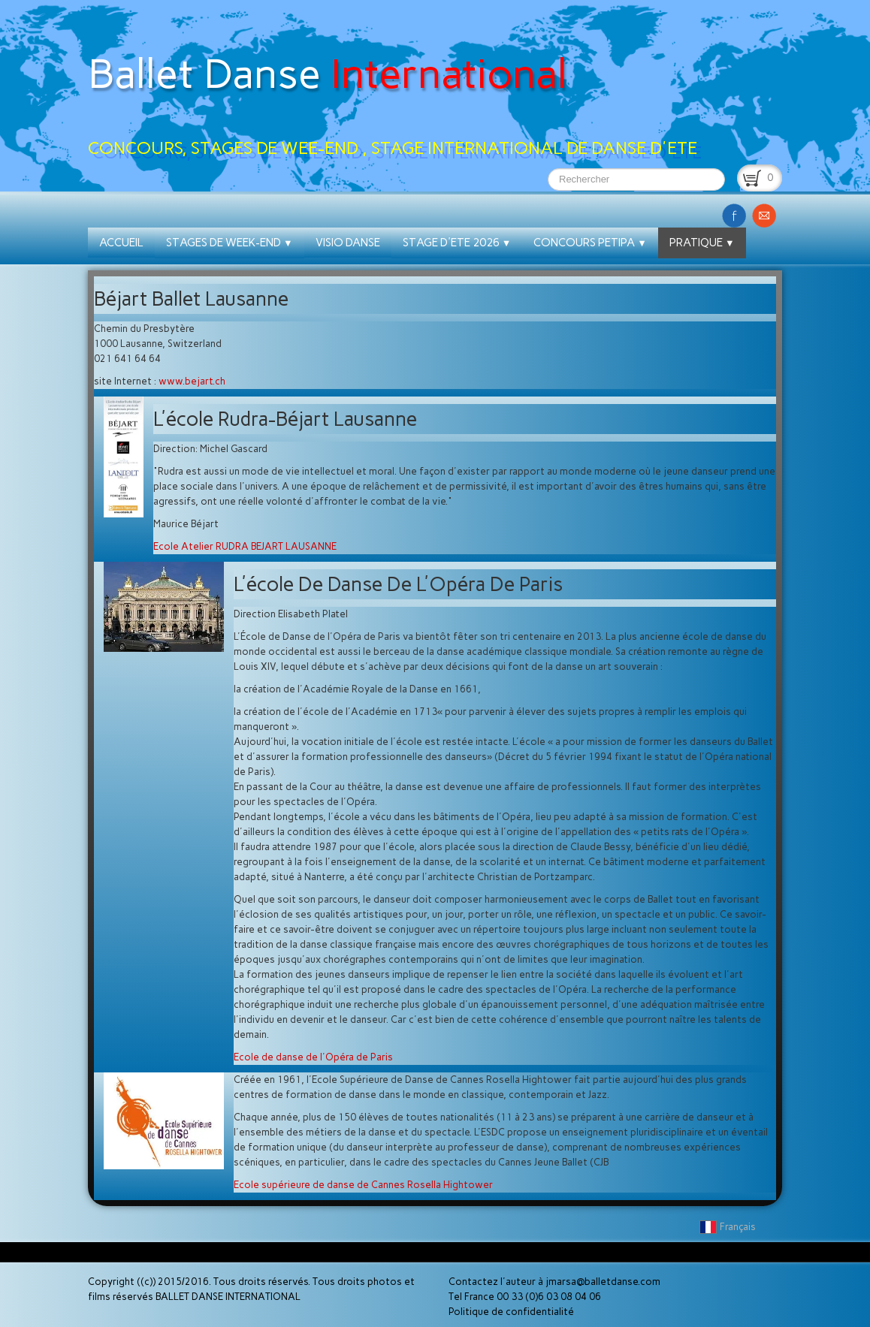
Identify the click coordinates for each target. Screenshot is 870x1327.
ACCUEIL (121, 242)
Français (728, 1226)
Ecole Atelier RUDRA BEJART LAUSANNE (245, 546)
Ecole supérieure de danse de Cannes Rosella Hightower (363, 1184)
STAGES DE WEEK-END (229, 242)
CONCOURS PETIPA (590, 242)
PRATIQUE (702, 242)
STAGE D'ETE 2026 (457, 242)
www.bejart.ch (192, 381)
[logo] (398, 84)
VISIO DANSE (348, 242)
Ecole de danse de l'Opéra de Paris (313, 1057)
